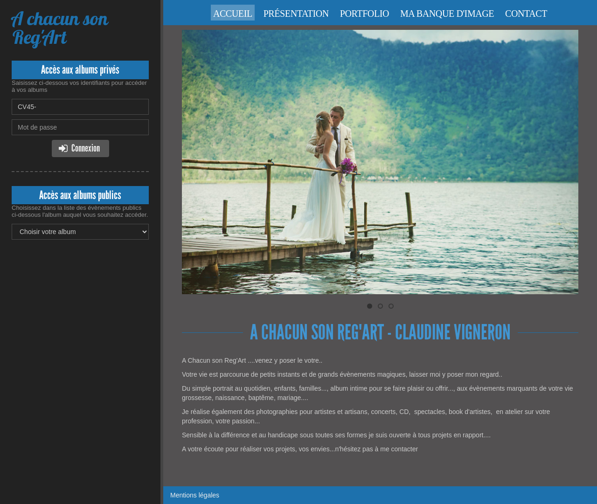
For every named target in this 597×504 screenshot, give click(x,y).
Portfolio (364, 13)
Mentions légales (194, 495)
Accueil (232, 13)
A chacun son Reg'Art (60, 28)
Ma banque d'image (447, 13)
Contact (526, 13)
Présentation (296, 13)
